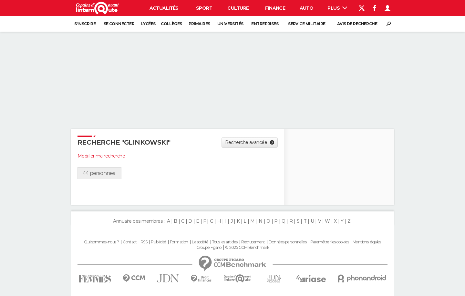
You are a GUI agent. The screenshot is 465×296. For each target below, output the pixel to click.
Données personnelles (287, 242)
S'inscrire (85, 23)
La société (200, 242)
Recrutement (253, 242)
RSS (143, 242)
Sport (204, 8)
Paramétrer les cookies (329, 242)
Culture (238, 8)
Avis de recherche (357, 23)
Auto (307, 8)
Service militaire (306, 23)
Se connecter (119, 23)
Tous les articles (224, 242)
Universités (230, 23)
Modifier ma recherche (101, 156)
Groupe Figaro (209, 247)
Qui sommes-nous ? (101, 242)
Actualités (164, 8)
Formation (179, 242)
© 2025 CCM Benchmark (247, 247)
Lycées (148, 23)
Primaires (199, 23)
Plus (337, 8)
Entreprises (264, 23)
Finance (275, 8)
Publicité (158, 242)
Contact (130, 242)
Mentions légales (367, 242)
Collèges (171, 23)
